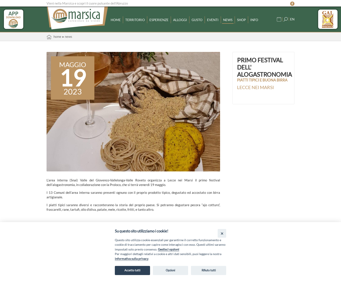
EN (292, 19)
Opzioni (170, 270)
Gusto (197, 20)
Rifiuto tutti (209, 270)
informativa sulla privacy (131, 258)
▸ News (67, 36)
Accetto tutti (132, 270)
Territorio (135, 20)
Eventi (213, 20)
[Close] (222, 233)
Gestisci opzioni (168, 249)
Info (254, 20)
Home (116, 20)
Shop (241, 20)
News (227, 20)
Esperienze (159, 20)
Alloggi (180, 20)
